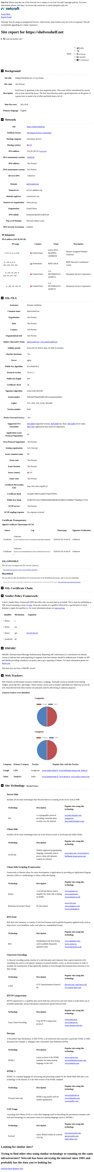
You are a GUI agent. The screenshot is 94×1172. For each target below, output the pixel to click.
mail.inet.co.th (81, 979)
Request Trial (18, 1163)
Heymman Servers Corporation (39, 133)
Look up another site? (13, 39)
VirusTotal (42, 151)
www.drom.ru (64, 771)
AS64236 (30, 157)
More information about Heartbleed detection (69, 576)
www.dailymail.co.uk (73, 941)
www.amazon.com (72, 1057)
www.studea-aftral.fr (50, 765)
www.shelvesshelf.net (48, 342)
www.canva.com (71, 1051)
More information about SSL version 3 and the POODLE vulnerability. (20, 564)
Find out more (6, 1163)
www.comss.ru (70, 938)
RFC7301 (31, 427)
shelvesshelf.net (32, 184)
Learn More (5, 14)
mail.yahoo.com (71, 1133)
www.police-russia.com (80, 771)
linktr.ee (84, 765)
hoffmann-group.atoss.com (75, 850)
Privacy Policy (45, 1169)
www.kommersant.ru (50, 771)
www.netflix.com (71, 1095)
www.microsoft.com (73, 1127)
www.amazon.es (71, 885)
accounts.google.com (73, 809)
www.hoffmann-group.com (69, 765)
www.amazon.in (71, 1016)
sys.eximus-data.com (73, 982)
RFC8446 (31, 424)
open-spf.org (60, 602)
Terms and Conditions (61, 1169)
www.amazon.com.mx (73, 1019)
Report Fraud (6, 17)
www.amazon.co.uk (72, 891)
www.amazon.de (71, 888)
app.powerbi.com (71, 1130)
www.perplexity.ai (72, 1089)
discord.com (69, 979)
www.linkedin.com (72, 1092)
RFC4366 (71, 424)
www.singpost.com (72, 900)
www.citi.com (70, 897)
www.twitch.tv (83, 847)
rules (30, 599)
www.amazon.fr (71, 1014)
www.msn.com (70, 847)
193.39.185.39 (32, 627)
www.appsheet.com (72, 935)
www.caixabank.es (72, 903)
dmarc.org (6, 657)
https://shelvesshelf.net (36, 127)
